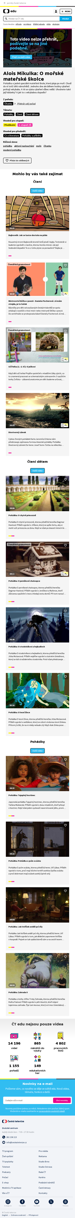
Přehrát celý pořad (26, 103)
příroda (19, 24)
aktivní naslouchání (24, 145)
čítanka (47, 145)
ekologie (55, 24)
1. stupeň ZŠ (25, 124)
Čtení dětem (32, 114)
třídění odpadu (39, 24)
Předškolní (9, 124)
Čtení (19, 114)
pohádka (7, 145)
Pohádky (8, 114)
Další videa (37, 190)
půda (49, 24)
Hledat (65, 18)
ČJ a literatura (11, 135)
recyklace (27, 24)
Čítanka (8, 103)
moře (38, 145)
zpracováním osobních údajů (52, 1109)
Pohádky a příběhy (31, 135)
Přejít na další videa (21, 57)
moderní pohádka (12, 150)
